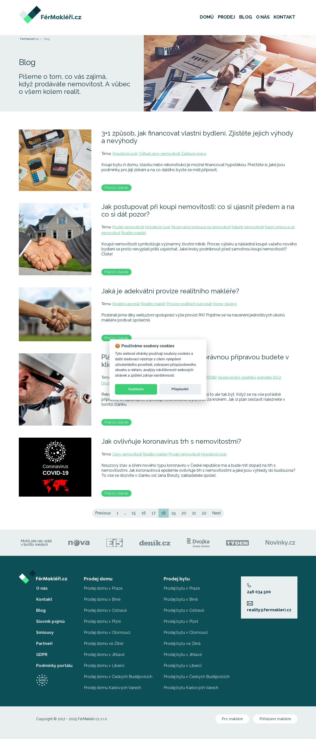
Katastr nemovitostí (248, 227)
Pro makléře (232, 719)
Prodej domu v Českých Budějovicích (118, 676)
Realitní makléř (133, 233)
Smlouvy (45, 632)
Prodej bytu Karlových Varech (191, 687)
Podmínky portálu (54, 665)
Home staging (225, 304)
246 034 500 (259, 588)
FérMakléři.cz (29, 39)
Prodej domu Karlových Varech (112, 687)
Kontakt (284, 18)
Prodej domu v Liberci (104, 665)
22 (204, 513)
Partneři (44, 643)
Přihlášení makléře (275, 719)
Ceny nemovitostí (127, 454)
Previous (103, 513)
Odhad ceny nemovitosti (159, 153)
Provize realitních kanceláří (189, 304)
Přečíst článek (116, 188)
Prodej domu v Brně (102, 599)
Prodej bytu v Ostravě (184, 610)
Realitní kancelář (126, 304)
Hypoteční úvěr (125, 153)
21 (194, 513)
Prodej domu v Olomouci (107, 632)
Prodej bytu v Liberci (183, 665)
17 (154, 513)
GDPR (41, 654)
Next (216, 513)
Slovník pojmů (50, 621)
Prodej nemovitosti (128, 227)
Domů (207, 18)
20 (183, 513)
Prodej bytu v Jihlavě (183, 654)
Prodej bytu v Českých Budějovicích (197, 676)
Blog (245, 18)
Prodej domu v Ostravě (105, 610)
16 (144, 513)
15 (134, 513)
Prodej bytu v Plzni (181, 621)
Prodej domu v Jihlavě (104, 654)
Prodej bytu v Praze (182, 588)
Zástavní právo (193, 153)
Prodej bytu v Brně (181, 599)
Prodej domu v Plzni (102, 621)
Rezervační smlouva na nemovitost (201, 227)
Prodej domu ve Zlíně (103, 643)
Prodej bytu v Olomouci (186, 632)
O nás (263, 18)
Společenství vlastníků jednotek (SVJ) (249, 377)
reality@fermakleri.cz (269, 606)
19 (173, 513)
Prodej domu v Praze (103, 588)
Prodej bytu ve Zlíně (182, 643)
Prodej (226, 18)
